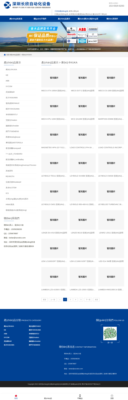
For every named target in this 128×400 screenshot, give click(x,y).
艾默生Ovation (11, 120)
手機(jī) (79, 396)
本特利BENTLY (12, 115)
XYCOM (9, 86)
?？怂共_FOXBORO (14, 154)
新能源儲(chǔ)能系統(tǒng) (16, 210)
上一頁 (52, 302)
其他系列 (9, 171)
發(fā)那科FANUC (13, 103)
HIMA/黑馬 (10, 205)
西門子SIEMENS (12, 131)
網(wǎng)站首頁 (16, 19)
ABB (7, 81)
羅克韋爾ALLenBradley (15, 159)
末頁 (96, 302)
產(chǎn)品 (48, 396)
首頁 (7, 55)
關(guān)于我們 (40, 19)
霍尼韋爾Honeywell (13, 148)
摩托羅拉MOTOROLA (14, 143)
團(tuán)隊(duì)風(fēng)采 (88, 19)
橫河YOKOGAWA (13, 109)
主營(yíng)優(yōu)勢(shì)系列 (17, 199)
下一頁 (88, 302)
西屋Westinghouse (13, 137)
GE (7, 75)
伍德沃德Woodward (13, 182)
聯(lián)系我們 (112, 19)
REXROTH (10, 176)
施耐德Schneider (12, 126)
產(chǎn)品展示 (64, 19)
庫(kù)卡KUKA (11, 69)
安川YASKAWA (12, 98)
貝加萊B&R (10, 92)
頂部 (112, 396)
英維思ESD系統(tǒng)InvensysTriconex (21, 165)
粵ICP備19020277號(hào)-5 (91, 386)
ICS (7, 193)
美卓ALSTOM (11, 188)
